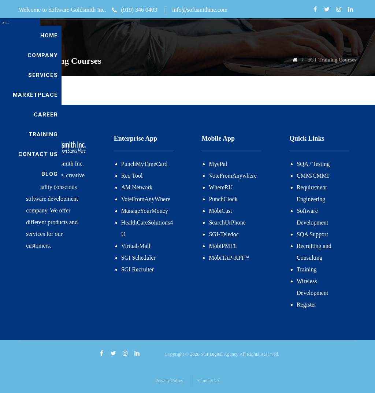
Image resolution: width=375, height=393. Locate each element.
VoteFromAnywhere (232, 176)
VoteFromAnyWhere (145, 199)
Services (213, 35)
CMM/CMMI (313, 176)
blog (344, 55)
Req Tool (132, 176)
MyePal (218, 164)
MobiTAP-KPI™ (229, 258)
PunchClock (223, 199)
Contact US (307, 55)
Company (174, 35)
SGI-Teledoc (224, 234)
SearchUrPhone (227, 222)
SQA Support (312, 234)
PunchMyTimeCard (144, 164)
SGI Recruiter (137, 269)
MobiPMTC (223, 246)
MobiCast (220, 211)
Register (306, 304)
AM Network (137, 187)
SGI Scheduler (138, 258)
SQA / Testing (313, 164)
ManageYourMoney (144, 211)
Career (302, 35)
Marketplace (259, 35)
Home (141, 35)
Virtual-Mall (136, 246)
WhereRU (221, 187)
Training (338, 35)
